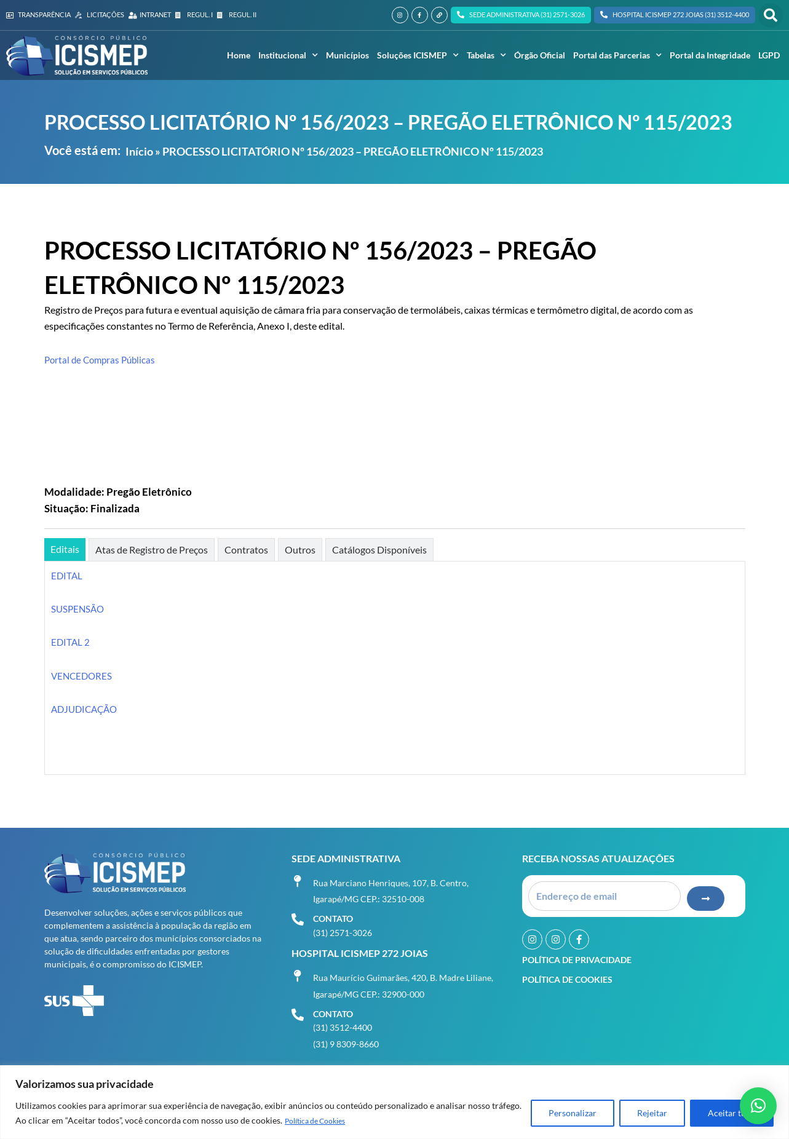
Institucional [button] (288, 55)
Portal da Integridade (710, 55)
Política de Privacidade (577, 956)
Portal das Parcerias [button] (617, 55)
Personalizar (573, 1113)
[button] (770, 15)
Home (238, 55)
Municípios (347, 55)
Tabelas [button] (486, 55)
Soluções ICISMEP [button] (418, 55)
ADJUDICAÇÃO (86, 709)
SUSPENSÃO (79, 608)
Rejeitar (652, 1113)
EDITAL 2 (71, 642)
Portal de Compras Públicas (102, 359)
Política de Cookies (321, 1121)
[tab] (64, 549)
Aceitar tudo (732, 1113)
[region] (394, 1102)
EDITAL (67, 575)
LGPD (769, 55)
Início (139, 151)
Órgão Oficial (539, 55)
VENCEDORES (83, 675)
